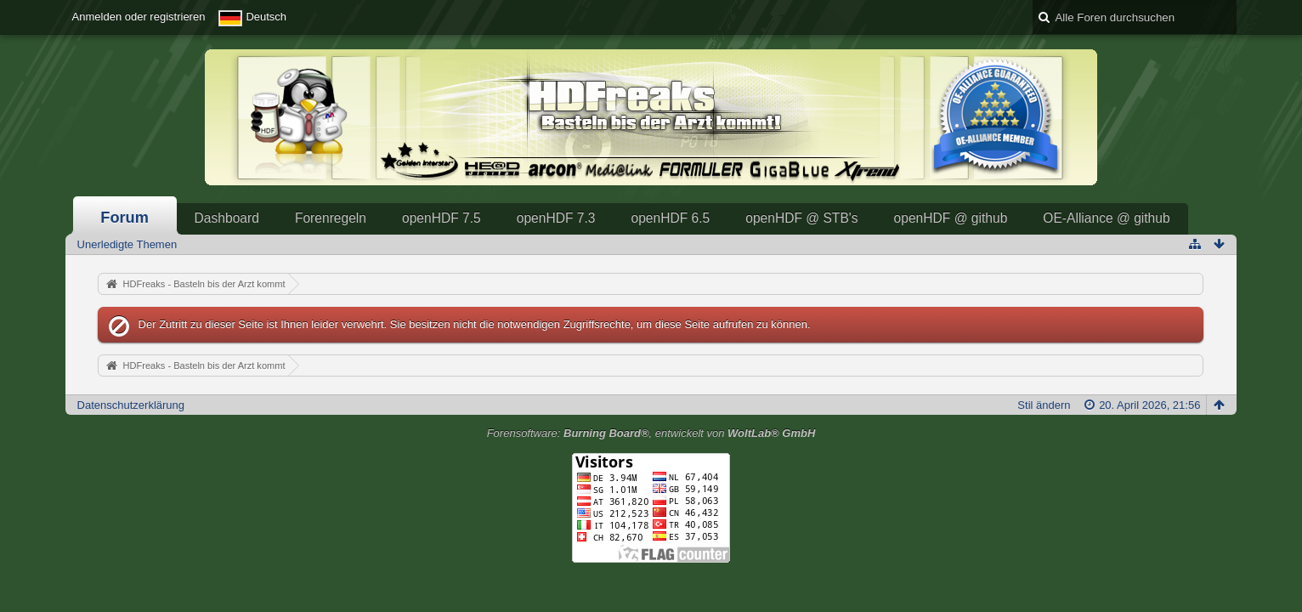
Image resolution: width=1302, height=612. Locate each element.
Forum (124, 217)
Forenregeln (330, 218)
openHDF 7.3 (556, 218)
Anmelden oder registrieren (139, 16)
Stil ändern (1043, 405)
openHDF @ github (951, 218)
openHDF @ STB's (801, 218)
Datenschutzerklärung (130, 405)
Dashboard (227, 218)
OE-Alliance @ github (1106, 218)
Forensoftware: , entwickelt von (651, 433)
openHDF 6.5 (670, 218)
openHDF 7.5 (441, 218)
